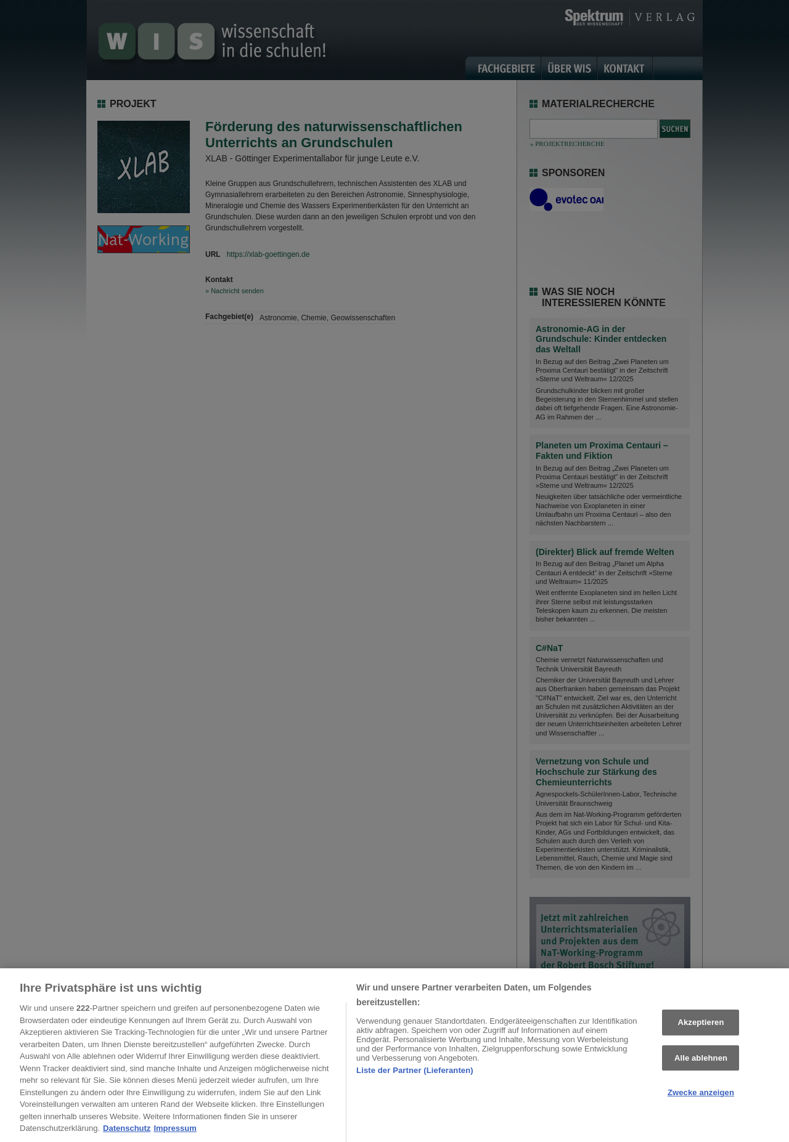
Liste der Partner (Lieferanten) (414, 1074)
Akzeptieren (700, 1027)
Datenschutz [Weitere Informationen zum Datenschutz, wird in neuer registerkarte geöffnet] (126, 1133)
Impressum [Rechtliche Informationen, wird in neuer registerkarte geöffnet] (174, 1133)
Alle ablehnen (700, 1062)
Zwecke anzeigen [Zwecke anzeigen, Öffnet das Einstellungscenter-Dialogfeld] (701, 1097)
